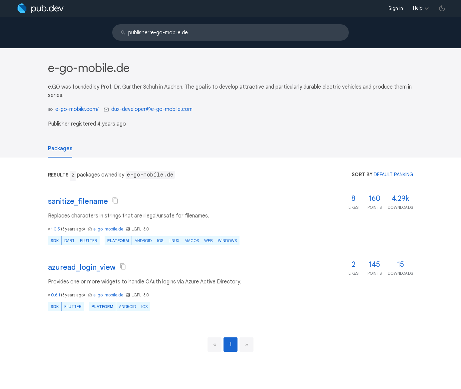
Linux (174, 240)
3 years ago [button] (73, 228)
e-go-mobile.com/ (77, 109)
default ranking (393, 175)
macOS (192, 240)
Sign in (395, 8)
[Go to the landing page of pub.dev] (40, 8)
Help (418, 8)
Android (143, 240)
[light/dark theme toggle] (442, 8)
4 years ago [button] (111, 124)
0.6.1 (55, 294)
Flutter (88, 240)
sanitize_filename (78, 201)
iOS (160, 240)
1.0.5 (55, 228)
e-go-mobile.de (108, 228)
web (208, 240)
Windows (227, 240)
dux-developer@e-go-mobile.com (152, 109)
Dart (69, 240)
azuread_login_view (82, 267)
